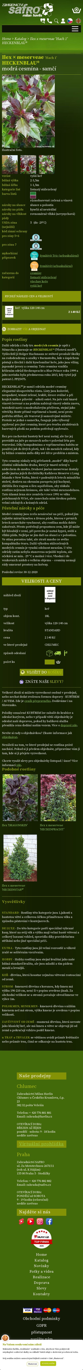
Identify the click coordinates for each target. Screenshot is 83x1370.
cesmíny (35, 273)
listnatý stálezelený (43, 277)
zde (18, 765)
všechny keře (39, 281)
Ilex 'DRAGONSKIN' (15, 825)
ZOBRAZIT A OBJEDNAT (26, 329)
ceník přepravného (37, 701)
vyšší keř (36, 286)
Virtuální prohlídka (41, 1144)
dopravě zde (69, 725)
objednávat (9, 737)
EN (78, 20)
